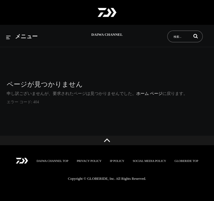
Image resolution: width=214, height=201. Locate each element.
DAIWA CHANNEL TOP (52, 160)
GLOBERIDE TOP (186, 160)
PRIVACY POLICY (89, 160)
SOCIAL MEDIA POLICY (149, 160)
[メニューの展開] (22, 36)
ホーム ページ (149, 93)
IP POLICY (117, 160)
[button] (196, 36)
